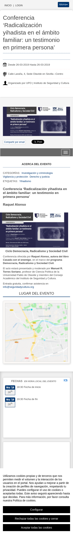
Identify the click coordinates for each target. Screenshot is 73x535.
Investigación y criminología (37, 173)
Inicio (8, 5)
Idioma (63, 4)
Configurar (36, 509)
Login (19, 5)
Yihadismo (25, 181)
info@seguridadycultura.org (18, 286)
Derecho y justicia (40, 176)
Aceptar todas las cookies (36, 527)
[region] (36, 501)
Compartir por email (14, 142)
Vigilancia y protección (15, 176)
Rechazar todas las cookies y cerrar (36, 518)
